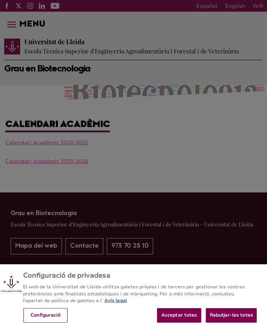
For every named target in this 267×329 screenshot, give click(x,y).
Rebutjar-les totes (231, 320)
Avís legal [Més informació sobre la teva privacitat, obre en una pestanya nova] (115, 306)
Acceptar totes (179, 320)
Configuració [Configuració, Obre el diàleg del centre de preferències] (45, 320)
